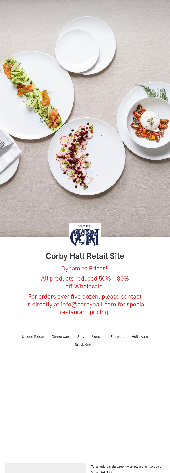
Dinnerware (61, 336)
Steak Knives (85, 344)
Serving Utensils (90, 336)
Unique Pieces (33, 336)
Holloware (140, 336)
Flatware (118, 336)
